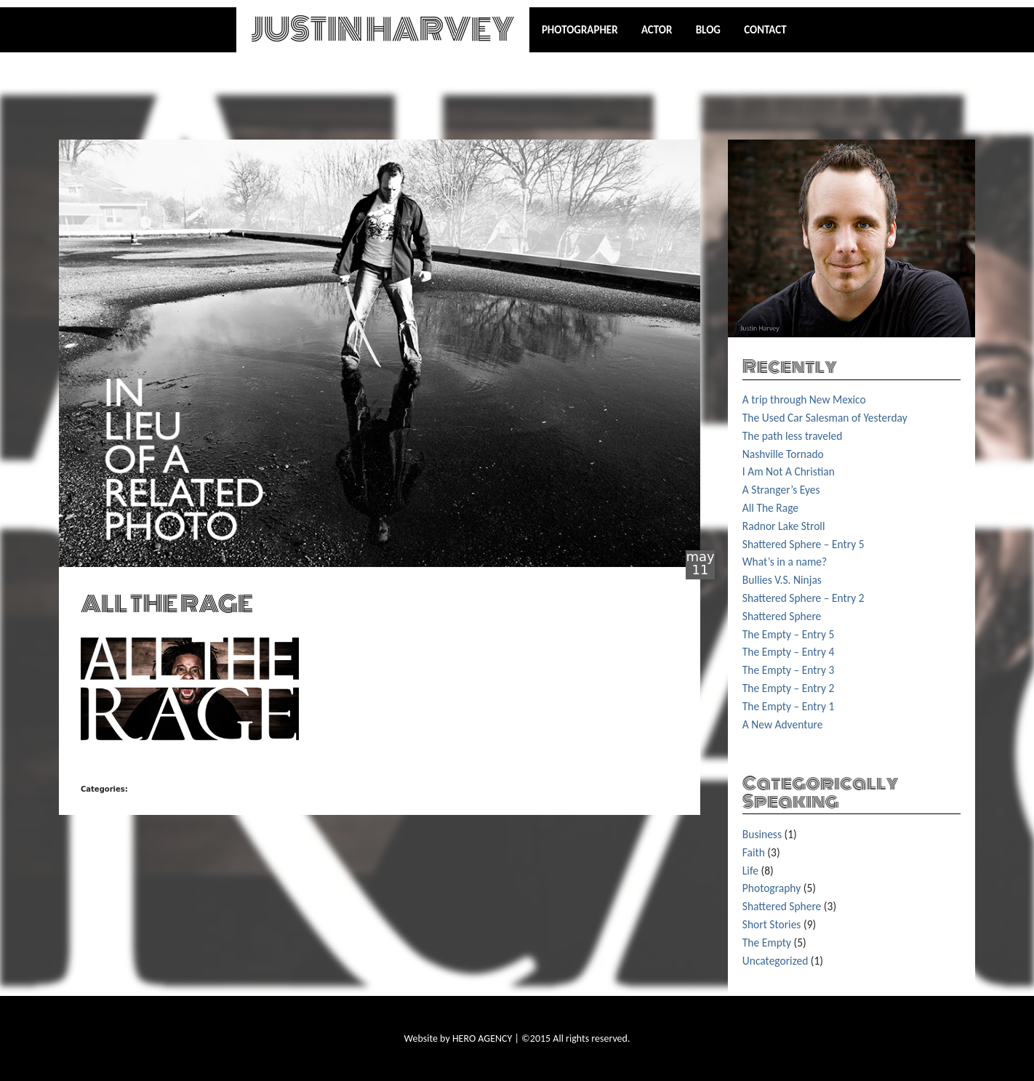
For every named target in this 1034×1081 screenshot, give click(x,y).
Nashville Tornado (783, 454)
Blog (708, 29)
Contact (765, 29)
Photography (771, 888)
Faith (753, 852)
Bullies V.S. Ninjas (782, 580)
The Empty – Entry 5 (788, 634)
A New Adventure (782, 724)
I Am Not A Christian (788, 471)
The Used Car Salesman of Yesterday (824, 418)
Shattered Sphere (782, 616)
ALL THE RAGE (167, 604)
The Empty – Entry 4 (788, 652)
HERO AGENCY (482, 1038)
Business (762, 834)
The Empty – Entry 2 (788, 688)
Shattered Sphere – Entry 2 (803, 598)
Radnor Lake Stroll (783, 526)
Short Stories (771, 924)
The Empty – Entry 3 (788, 670)
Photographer (580, 29)
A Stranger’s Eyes (781, 490)
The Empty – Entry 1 (788, 706)
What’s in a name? (784, 561)
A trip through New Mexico (804, 399)
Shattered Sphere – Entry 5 (803, 544)
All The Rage (770, 508)
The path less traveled (792, 436)
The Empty (766, 942)
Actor (657, 29)
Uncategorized (775, 961)
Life (750, 870)
